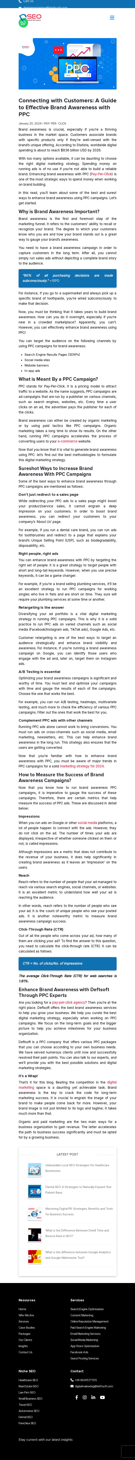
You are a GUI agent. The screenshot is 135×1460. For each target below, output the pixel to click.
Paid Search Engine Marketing (88, 1327)
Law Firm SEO (27, 1392)
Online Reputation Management (89, 1321)
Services (24, 1321)
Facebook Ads (79, 1352)
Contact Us (25, 1352)
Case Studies (27, 1327)
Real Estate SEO (29, 1386)
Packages (25, 1333)
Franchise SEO (27, 1423)
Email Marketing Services (85, 1333)
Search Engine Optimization (87, 1309)
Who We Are (26, 1315)
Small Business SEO (30, 1398)
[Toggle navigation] (112, 18)
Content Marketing (81, 1315)
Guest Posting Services (84, 1358)
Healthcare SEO (28, 1380)
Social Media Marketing (84, 1339)
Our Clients (25, 1339)
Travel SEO (25, 1404)
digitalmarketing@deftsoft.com (91, 1386)
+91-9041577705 (83, 1380)
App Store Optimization (84, 1346)
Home (22, 1309)
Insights (23, 1346)
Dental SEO (26, 1417)
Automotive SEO (29, 1410)
